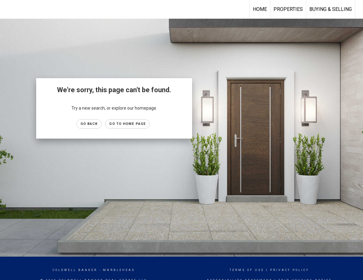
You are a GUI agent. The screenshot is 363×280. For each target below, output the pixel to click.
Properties (288, 9)
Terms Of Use (247, 270)
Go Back (89, 124)
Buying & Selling (330, 9)
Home (260, 9)
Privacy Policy (289, 270)
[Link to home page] (8, 9)
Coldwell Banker (75, 270)
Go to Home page (127, 124)
